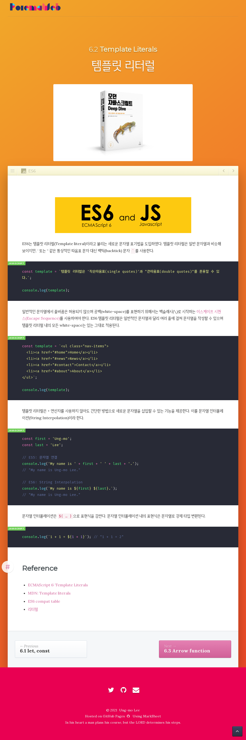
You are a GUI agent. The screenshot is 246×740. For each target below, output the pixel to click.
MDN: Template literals (49, 593)
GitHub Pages (117, 716)
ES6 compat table (44, 601)
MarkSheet (152, 716)
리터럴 (33, 609)
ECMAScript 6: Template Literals (58, 584)
